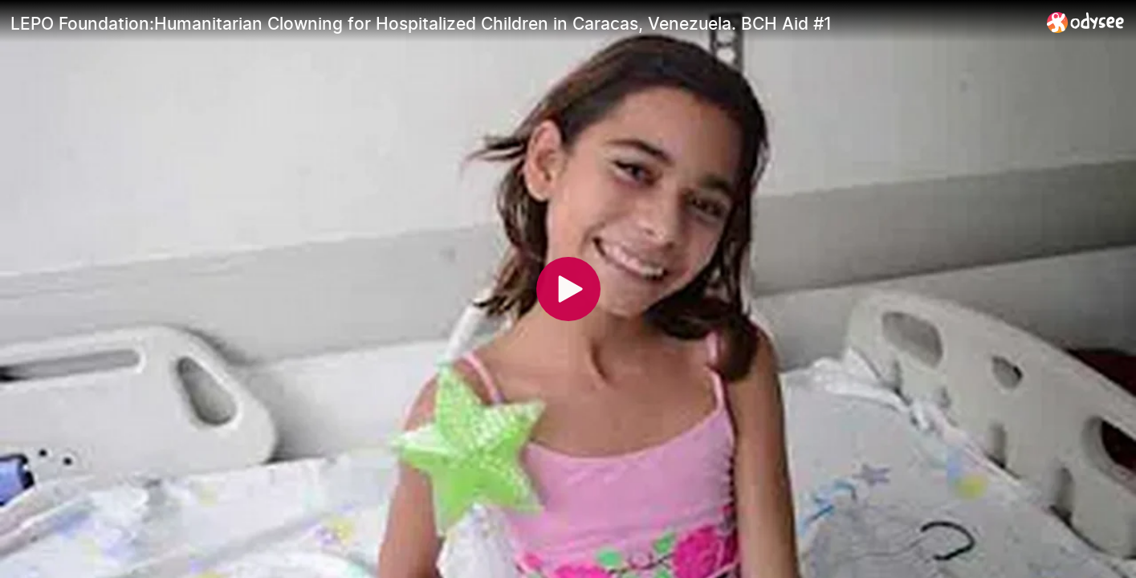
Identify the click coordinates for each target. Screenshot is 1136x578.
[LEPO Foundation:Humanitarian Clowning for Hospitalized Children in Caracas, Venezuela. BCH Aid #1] (522, 23)
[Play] (568, 289)
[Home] (1085, 22)
